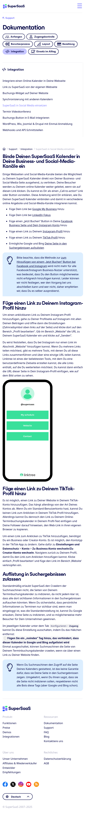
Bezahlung (66, 44)
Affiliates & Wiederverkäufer (20, 763)
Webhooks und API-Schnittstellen (23, 130)
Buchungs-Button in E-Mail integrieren (26, 117)
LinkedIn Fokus (41, 215)
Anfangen (13, 36)
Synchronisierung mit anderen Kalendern (28, 99)
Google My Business (44, 209)
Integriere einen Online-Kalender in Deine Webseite (34, 81)
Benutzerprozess (17, 44)
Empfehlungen (12, 772)
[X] (13, 784)
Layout (43, 44)
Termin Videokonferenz (17, 111)
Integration (26, 149)
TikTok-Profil (50, 237)
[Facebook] (5, 784)
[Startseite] (17, 6)
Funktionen (9, 723)
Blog (46, 736)
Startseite (4, 149)
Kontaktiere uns (53, 741)
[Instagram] (20, 784)
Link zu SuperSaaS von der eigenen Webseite (30, 87)
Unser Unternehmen (15, 759)
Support (8, 18)
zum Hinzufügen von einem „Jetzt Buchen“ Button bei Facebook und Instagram (46, 262)
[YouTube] (28, 784)
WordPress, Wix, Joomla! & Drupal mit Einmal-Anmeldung (37, 124)
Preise (6, 727)
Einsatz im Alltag (43, 51)
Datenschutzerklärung (57, 759)
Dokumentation (53, 723)
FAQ (46, 732)
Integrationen (11, 736)
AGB (46, 763)
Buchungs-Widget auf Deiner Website (25, 93)
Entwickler (9, 768)
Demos (7, 732)
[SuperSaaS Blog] (36, 784)
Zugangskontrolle (42, 36)
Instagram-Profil (53, 231)
